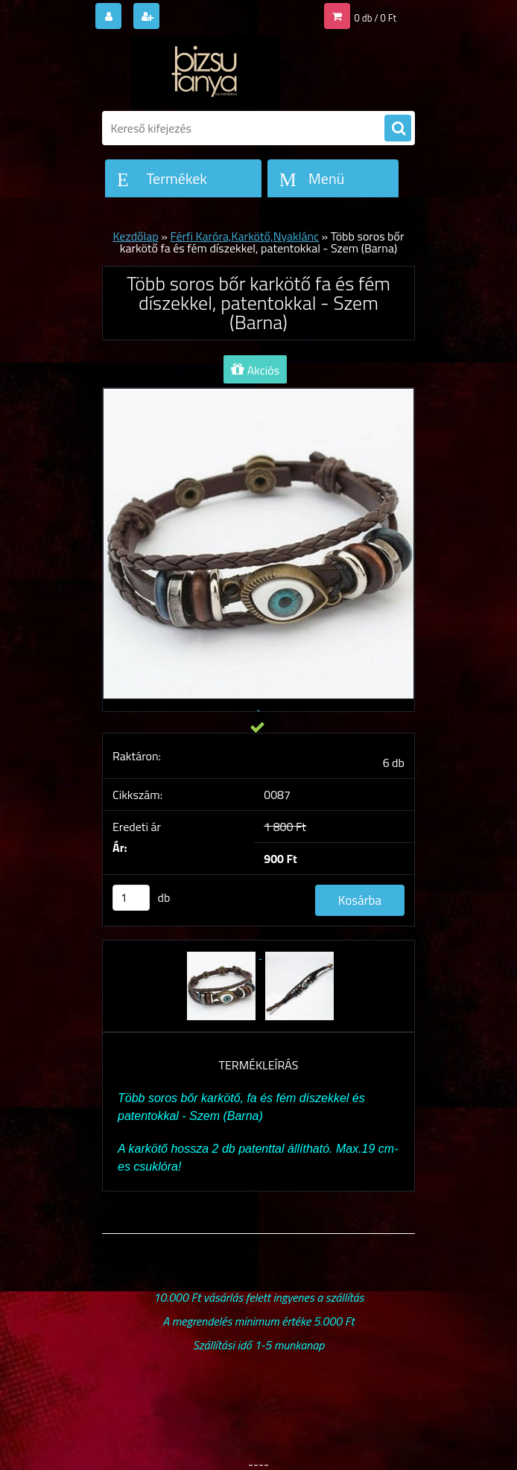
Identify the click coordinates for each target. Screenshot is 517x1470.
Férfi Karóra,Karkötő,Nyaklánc (244, 236)
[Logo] (204, 72)
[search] (397, 129)
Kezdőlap (135, 236)
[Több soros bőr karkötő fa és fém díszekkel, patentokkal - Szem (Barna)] (222, 954)
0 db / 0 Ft (375, 17)
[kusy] (131, 898)
